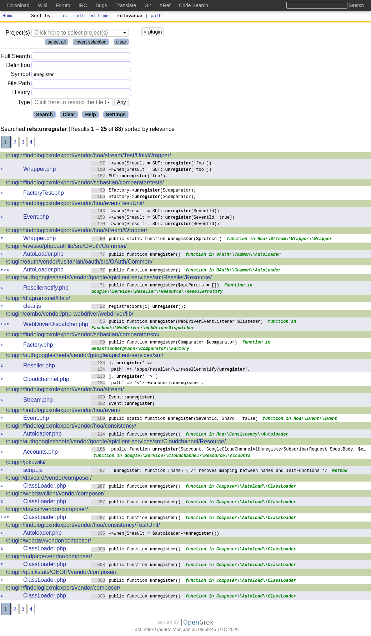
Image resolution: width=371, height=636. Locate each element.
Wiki (42, 5)
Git (148, 5)
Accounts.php (40, 453)
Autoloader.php (42, 435)
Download (18, 5)
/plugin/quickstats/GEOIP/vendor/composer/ (61, 573)
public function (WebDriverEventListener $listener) (177, 322)
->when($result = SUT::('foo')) (151, 164)
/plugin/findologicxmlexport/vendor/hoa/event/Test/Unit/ (75, 204)
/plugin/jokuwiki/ (26, 463)
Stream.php (38, 401)
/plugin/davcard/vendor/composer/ (49, 479)
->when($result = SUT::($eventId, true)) (163, 218)
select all (56, 43)
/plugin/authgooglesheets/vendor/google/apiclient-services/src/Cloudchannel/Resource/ (116, 442)
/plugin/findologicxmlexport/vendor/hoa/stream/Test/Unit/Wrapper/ (88, 156)
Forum (63, 5)
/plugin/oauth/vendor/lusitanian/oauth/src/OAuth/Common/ (79, 263)
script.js (32, 471)
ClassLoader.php (44, 487)
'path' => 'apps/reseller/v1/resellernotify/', (170, 370)
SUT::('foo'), (129, 177)
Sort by (41, 16)
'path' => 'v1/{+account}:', (147, 384)
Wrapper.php (39, 170)
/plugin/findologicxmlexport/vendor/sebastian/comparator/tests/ (85, 183)
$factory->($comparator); (143, 191)
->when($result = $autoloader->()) (155, 534)
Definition (18, 66)
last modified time (84, 16)
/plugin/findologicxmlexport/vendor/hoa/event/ (63, 411)
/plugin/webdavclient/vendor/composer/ (55, 495)
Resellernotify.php (46, 289)
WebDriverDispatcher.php (55, 325)
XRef (164, 5)
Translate (125, 5)
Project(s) (17, 34)
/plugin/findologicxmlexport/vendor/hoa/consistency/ (71, 427)
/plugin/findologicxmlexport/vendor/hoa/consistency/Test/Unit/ (83, 526)
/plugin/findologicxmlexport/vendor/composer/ (63, 589)
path (156, 16)
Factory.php (38, 346)
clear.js (32, 307)
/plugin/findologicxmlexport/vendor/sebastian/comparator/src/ (82, 335)
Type (23, 103)
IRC (83, 5)
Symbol (20, 75)
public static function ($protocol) (156, 239)
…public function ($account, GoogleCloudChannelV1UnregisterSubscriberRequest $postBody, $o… (228, 450)
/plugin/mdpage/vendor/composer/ (49, 557)
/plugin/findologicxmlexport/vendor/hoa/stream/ (65, 390)
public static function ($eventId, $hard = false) (174, 419)
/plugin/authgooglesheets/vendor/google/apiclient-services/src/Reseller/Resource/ (109, 278)
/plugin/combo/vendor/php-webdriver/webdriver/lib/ (70, 315)
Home (8, 16)
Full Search (15, 57)
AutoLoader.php (43, 255)
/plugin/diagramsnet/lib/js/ (38, 299)
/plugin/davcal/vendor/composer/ (47, 510)
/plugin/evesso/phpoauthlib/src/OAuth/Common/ (66, 247)
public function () (136, 255)
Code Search (193, 5)
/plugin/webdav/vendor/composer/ (48, 542)
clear (121, 43)
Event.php (36, 218)
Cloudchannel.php (46, 380)
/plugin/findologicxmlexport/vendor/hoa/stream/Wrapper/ (76, 231)
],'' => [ (124, 364)
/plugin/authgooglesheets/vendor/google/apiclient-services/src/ (84, 356)
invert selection (90, 43)
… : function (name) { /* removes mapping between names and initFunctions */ (209, 471)
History (21, 93)
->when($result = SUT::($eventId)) (155, 212)
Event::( (123, 398)
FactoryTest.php (43, 194)
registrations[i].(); (138, 307)
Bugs (101, 5)
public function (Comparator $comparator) (164, 343)
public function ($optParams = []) (155, 286)
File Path (18, 84)
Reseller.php (39, 366)
